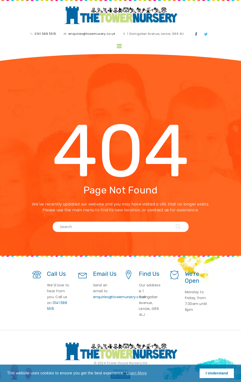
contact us (158, 210)
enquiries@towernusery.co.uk (91, 34)
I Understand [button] (217, 373)
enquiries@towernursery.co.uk (119, 296)
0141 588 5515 (45, 34)
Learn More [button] (136, 373)
